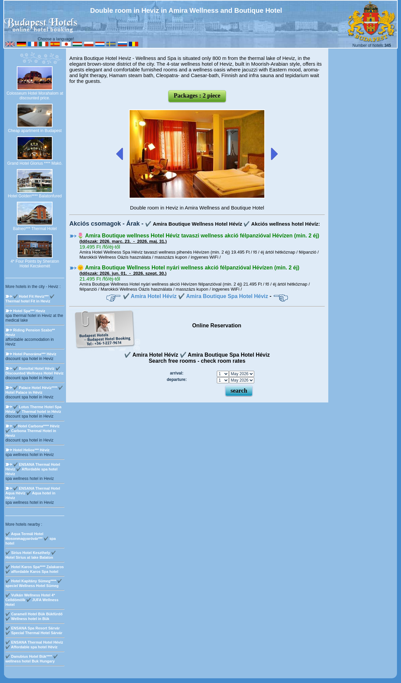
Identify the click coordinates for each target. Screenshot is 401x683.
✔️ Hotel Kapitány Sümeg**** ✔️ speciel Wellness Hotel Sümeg (33, 583)
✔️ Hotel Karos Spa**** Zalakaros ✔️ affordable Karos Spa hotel (34, 569)
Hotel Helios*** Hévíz (31, 450)
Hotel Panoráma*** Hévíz (34, 354)
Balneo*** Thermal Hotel (35, 228)
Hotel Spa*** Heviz (29, 311)
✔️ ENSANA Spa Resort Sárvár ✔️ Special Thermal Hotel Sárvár (33, 630)
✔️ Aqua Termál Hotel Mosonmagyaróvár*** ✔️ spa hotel (30, 538)
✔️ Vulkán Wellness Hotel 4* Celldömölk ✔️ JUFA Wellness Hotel (32, 600)
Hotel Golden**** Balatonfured (35, 196)
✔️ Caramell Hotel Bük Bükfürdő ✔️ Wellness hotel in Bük (34, 616)
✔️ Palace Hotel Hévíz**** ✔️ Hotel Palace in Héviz (34, 390)
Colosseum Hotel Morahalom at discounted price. (34, 95)
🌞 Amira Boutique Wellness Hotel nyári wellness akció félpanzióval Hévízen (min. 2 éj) (188, 267)
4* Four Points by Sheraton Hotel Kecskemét (34, 263)
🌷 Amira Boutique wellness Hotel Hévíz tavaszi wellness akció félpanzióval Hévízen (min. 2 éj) (198, 235)
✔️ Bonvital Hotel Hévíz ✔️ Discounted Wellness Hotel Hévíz (34, 370)
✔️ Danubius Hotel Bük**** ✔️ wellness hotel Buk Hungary (31, 658)
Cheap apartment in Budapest (35, 130)
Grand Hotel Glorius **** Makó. (34, 163)
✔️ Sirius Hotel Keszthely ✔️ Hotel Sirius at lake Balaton (30, 555)
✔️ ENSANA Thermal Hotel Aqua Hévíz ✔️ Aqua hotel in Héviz (32, 493)
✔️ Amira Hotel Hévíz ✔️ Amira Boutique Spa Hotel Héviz (195, 296)
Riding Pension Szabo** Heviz (30, 332)
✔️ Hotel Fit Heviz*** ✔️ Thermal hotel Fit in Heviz (30, 298)
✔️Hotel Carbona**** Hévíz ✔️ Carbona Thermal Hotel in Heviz (32, 430)
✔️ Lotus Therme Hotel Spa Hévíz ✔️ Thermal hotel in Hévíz (33, 409)
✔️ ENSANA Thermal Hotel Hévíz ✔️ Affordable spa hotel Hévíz (32, 469)
